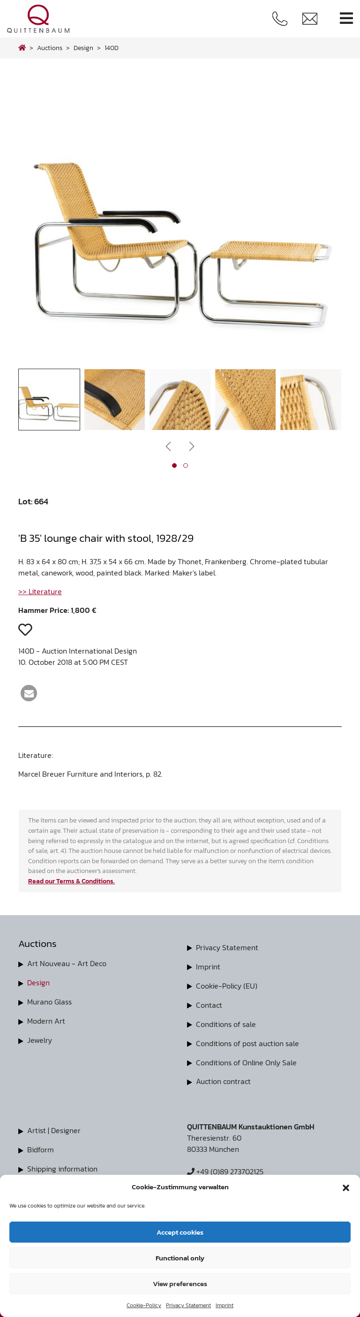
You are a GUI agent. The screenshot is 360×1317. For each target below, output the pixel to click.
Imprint (224, 1305)
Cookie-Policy (144, 1305)
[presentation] (168, 445)
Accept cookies (180, 1232)
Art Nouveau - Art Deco (66, 963)
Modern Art (46, 1019)
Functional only (180, 1257)
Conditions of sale (226, 1022)
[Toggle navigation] (346, 18)
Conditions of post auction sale (247, 1041)
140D (112, 48)
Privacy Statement (188, 1305)
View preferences (180, 1283)
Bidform (40, 1145)
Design (38, 982)
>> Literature (40, 591)
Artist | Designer (54, 1127)
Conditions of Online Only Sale (246, 1059)
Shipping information (62, 1164)
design (83, 48)
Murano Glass (49, 1000)
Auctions (49, 48)
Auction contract (223, 1078)
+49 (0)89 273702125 (225, 1168)
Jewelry (39, 1038)
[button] (346, 1187)
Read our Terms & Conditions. (71, 881)
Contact (209, 1003)
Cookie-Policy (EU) (226, 984)
